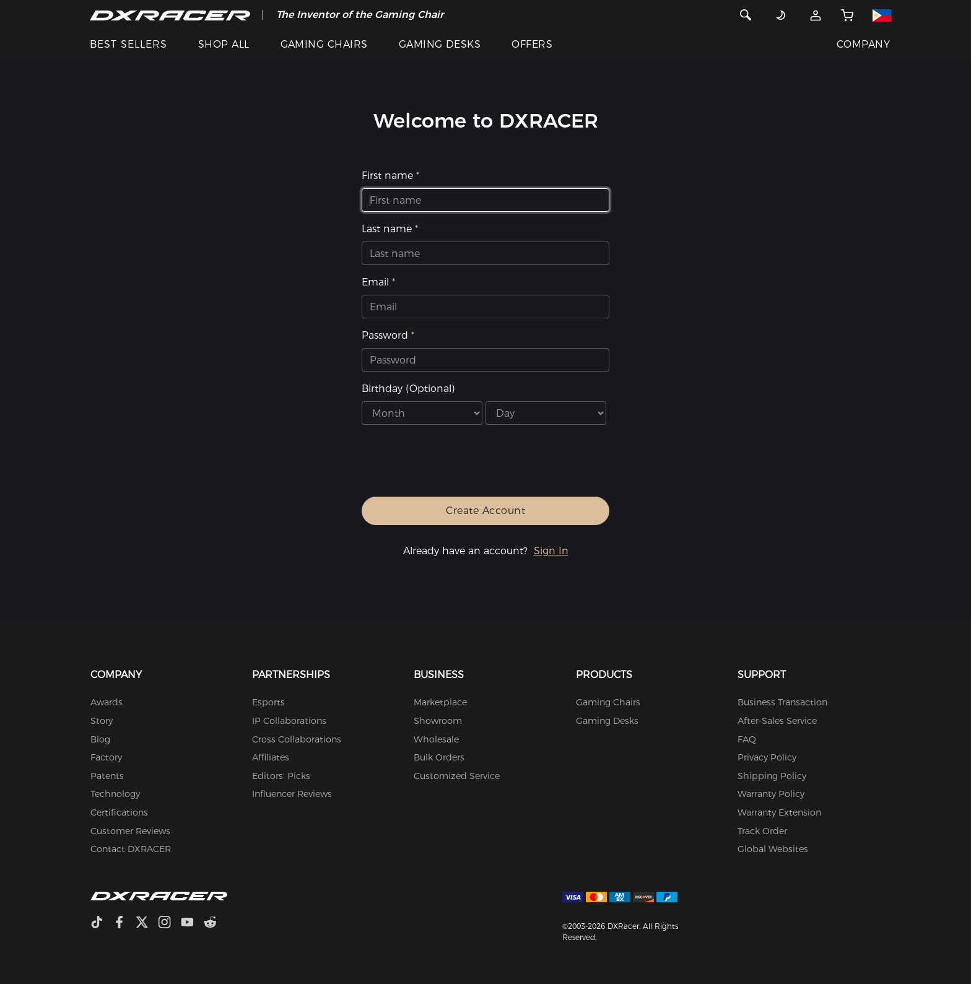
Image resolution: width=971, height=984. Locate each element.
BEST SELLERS (128, 44)
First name (387, 175)
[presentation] (477, 466)
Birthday (408, 388)
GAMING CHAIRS (324, 44)
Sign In (551, 551)
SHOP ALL (224, 44)
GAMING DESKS (440, 44)
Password (385, 335)
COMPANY (863, 44)
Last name (387, 229)
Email (375, 282)
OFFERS (532, 44)
